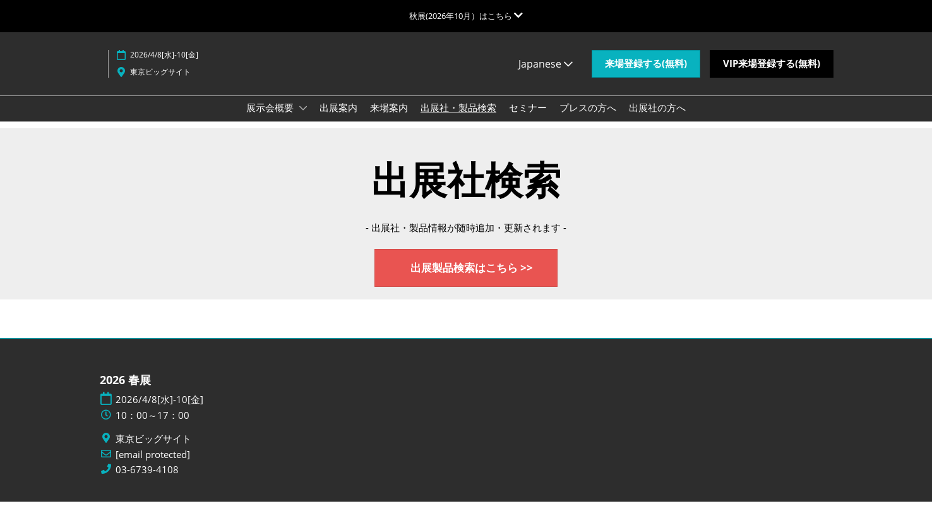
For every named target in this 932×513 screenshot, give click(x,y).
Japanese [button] (545, 76)
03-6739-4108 (147, 481)
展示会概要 (271, 119)
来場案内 (389, 119)
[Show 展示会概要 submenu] (303, 120)
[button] (646, 76)
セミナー (528, 119)
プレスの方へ (587, 119)
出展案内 (338, 119)
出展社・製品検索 (458, 119)
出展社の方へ (657, 119)
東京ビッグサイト (160, 83)
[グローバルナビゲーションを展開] (466, 15)
